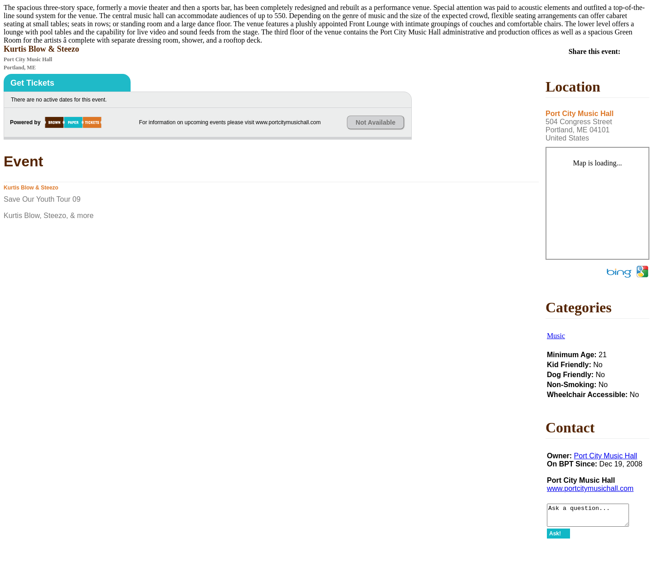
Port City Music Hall (606, 456)
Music (556, 336)
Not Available (375, 122)
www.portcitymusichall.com (590, 488)
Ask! (555, 537)
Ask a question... (592, 517)
